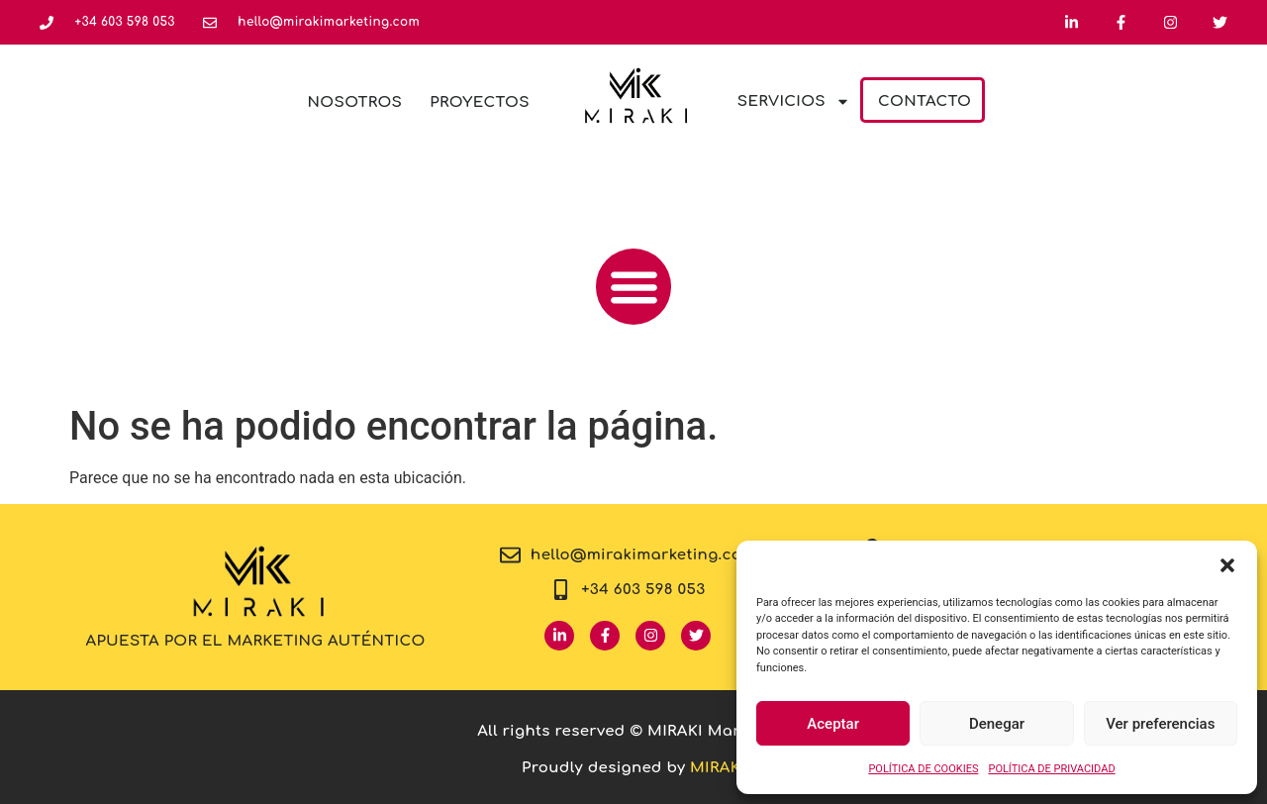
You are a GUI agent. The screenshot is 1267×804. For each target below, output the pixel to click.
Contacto (924, 101)
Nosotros (355, 102)
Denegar (996, 724)
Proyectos (480, 102)
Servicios (793, 101)
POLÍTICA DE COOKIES (923, 768)
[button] (1227, 565)
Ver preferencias (1160, 724)
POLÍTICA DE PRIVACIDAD (1051, 768)
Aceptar (833, 724)
